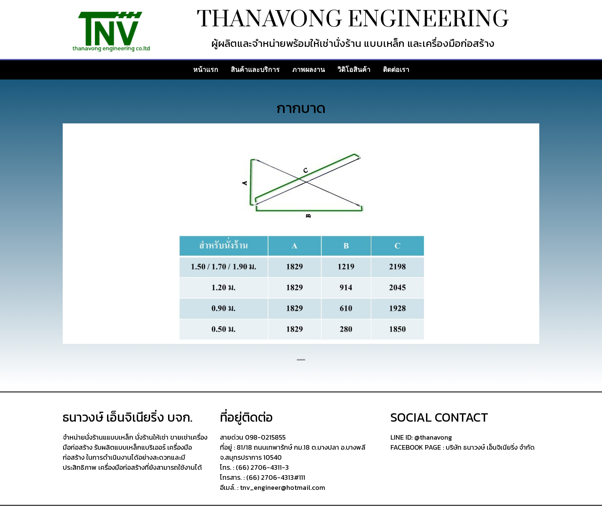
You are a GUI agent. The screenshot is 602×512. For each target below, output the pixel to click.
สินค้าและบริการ (255, 70)
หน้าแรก (205, 70)
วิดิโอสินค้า (353, 70)
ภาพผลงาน (308, 70)
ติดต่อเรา (396, 70)
